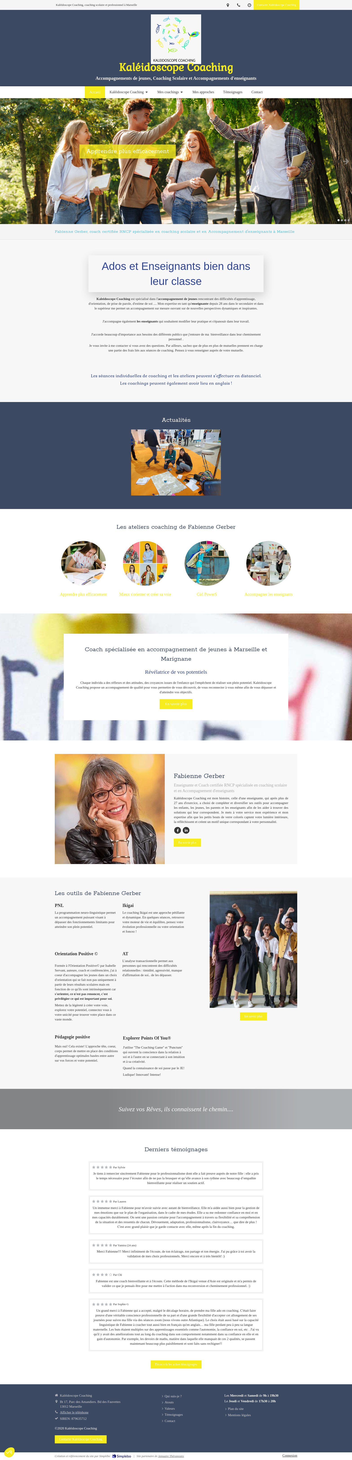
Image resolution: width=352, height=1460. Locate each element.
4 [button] (349, 220)
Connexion (289, 1455)
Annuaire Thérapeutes (171, 1456)
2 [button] (342, 220)
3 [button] (345, 220)
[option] (176, 161)
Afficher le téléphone (74, 1412)
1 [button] (338, 220)
